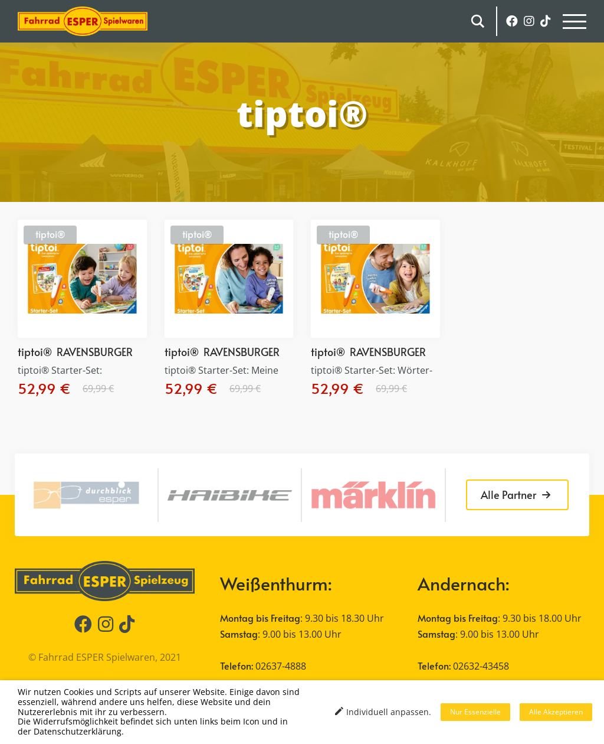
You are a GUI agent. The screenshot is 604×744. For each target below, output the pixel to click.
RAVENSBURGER (95, 351)
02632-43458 (481, 666)
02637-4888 (280, 666)
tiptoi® (50, 233)
